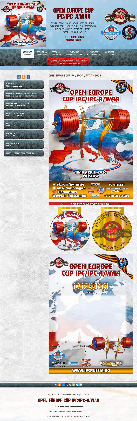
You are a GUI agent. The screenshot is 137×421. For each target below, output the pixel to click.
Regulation (42, 54)
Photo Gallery (25, 145)
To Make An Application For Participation (68, 63)
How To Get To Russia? (25, 115)
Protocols (56, 54)
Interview (25, 135)
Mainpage (27, 54)
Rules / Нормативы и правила (20, 153)
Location (25, 86)
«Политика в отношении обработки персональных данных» (68, 416)
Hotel (25, 125)
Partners (93, 54)
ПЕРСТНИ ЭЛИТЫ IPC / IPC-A (25, 105)
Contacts (109, 54)
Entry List (74, 54)
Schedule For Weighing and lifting (25, 95)
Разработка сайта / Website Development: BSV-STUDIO (68, 412)
